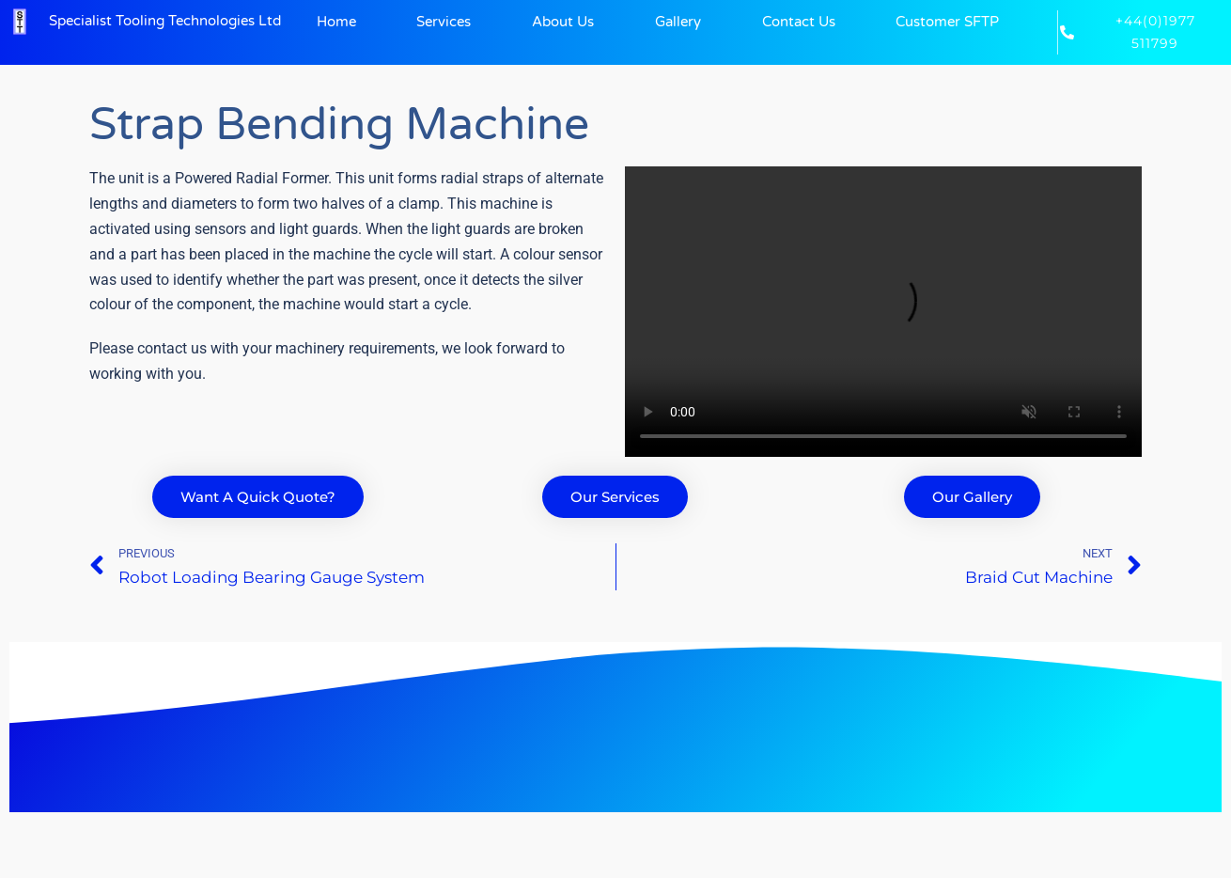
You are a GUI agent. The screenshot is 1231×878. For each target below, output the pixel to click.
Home (336, 21)
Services (443, 21)
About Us (563, 21)
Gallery (678, 21)
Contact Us (798, 21)
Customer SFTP (947, 21)
